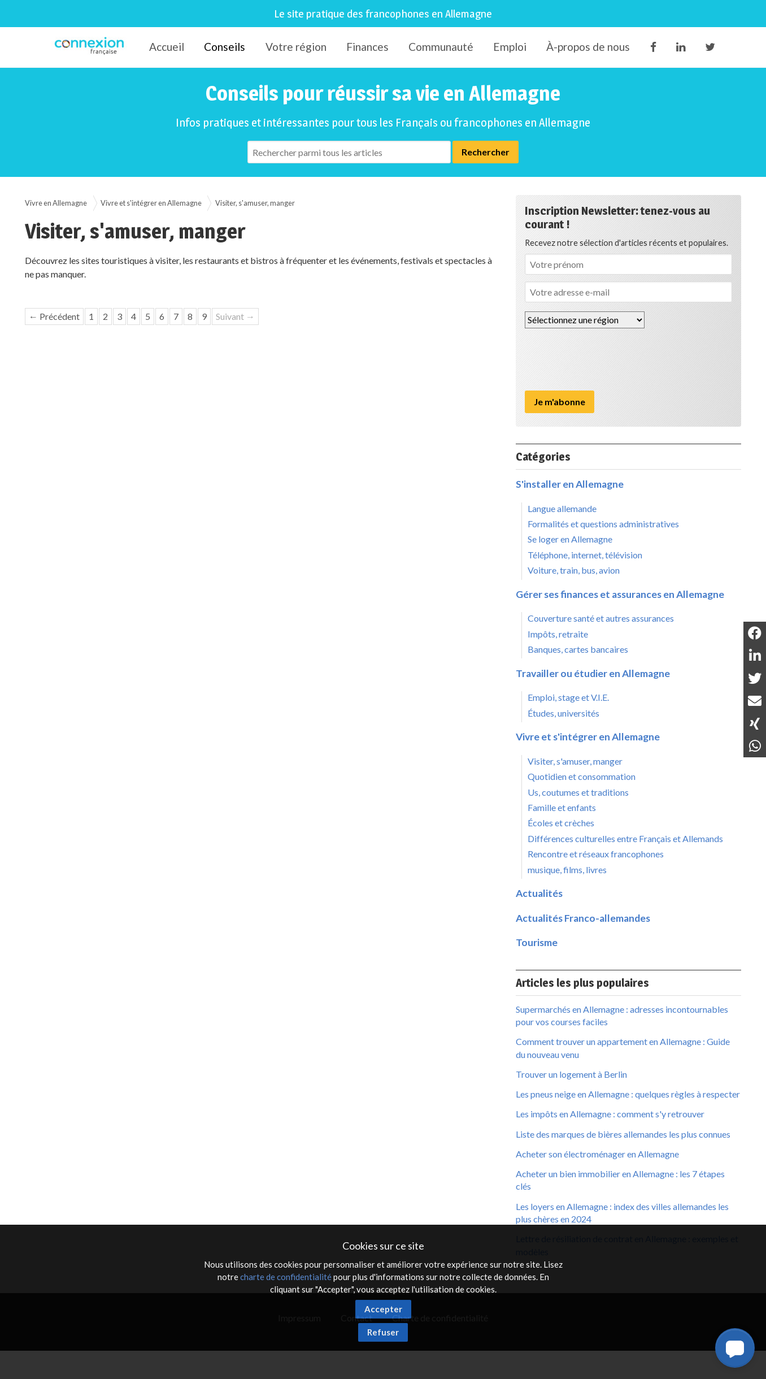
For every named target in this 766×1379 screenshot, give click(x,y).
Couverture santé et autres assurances (601, 618)
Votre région (296, 46)
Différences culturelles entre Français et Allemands (625, 838)
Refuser (383, 1332)
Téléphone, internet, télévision (585, 554)
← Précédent (54, 316)
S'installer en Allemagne (570, 484)
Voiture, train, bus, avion (574, 570)
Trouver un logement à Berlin (571, 1074)
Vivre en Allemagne (56, 202)
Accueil (166, 46)
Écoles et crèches (561, 822)
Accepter (383, 1309)
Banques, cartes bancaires (578, 649)
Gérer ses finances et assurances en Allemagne (620, 594)
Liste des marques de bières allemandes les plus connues (623, 1134)
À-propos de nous (588, 46)
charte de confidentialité (286, 1277)
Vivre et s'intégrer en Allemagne (151, 202)
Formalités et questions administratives (603, 523)
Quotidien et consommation (582, 776)
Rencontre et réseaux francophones (596, 853)
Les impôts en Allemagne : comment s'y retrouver (610, 1113)
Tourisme (537, 942)
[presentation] (611, 359)
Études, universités (563, 713)
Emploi (509, 46)
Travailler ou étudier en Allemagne (593, 673)
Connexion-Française (91, 47)
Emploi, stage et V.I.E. (568, 697)
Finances (367, 46)
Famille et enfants (562, 807)
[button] (735, 1348)
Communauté (440, 46)
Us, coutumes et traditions (578, 792)
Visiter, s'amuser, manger (255, 202)
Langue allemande (562, 508)
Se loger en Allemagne (570, 539)
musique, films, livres (567, 869)
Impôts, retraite (558, 633)
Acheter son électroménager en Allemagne (597, 1153)
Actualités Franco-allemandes (583, 918)
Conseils (224, 46)
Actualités (539, 893)
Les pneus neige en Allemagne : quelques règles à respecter (628, 1094)
